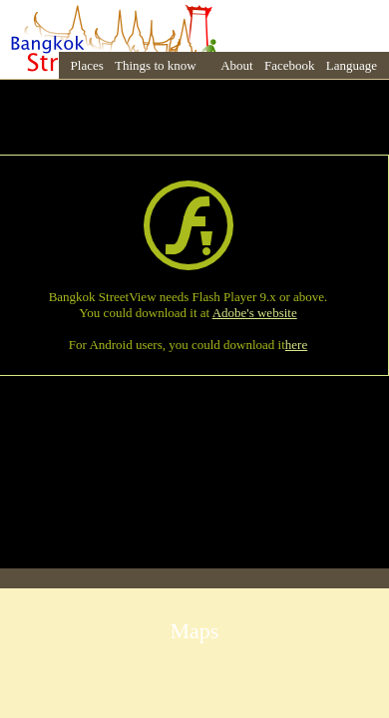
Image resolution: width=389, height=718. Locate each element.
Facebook (289, 65)
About (236, 65)
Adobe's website (254, 312)
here (296, 344)
